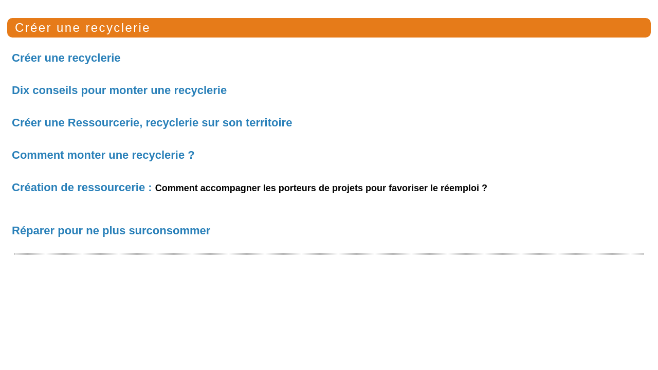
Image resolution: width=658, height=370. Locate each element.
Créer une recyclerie (83, 27)
